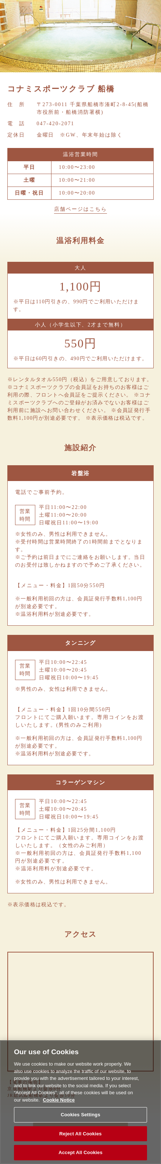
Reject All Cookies (80, 1133)
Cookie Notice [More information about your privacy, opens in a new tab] (59, 1100)
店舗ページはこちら (80, 209)
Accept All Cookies (80, 1152)
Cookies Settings (80, 1114)
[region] (80, 1102)
